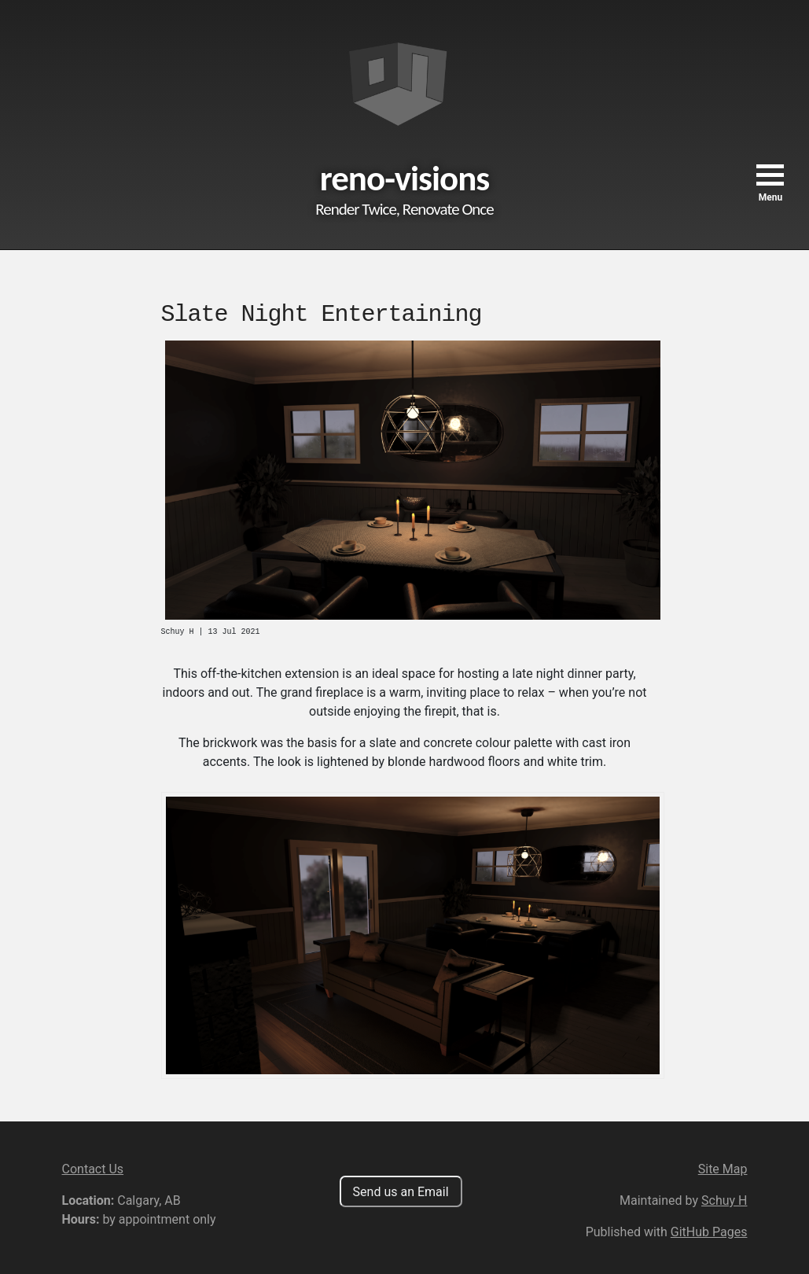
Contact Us (93, 1169)
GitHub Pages (709, 1231)
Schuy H (724, 1200)
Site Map (723, 1169)
